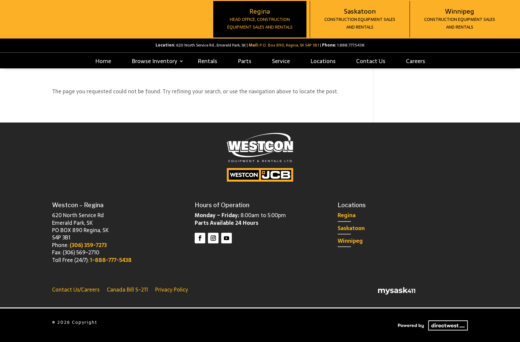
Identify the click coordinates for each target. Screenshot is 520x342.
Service (281, 61)
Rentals (207, 61)
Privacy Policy (171, 288)
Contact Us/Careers (75, 288)
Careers (415, 61)
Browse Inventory (154, 61)
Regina (347, 215)
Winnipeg (350, 240)
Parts (244, 61)
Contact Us (370, 61)
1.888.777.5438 (350, 45)
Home (103, 61)
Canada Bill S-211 (127, 288)
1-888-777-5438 (111, 260)
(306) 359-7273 (88, 245)
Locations (323, 61)
